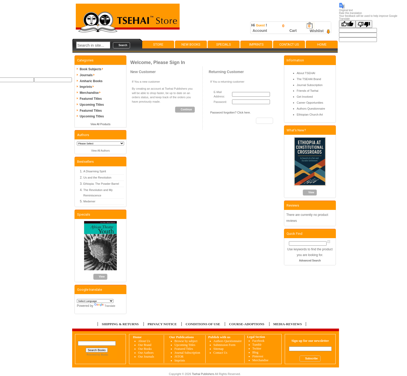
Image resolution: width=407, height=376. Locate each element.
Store (158, 44)
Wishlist (317, 31)
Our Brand (144, 345)
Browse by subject (186, 341)
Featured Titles (91, 99)
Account (260, 31)
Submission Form (224, 345)
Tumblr (257, 344)
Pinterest (257, 356)
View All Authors (100, 150)
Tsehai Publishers (203, 373)
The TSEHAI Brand (309, 79)
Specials (223, 44)
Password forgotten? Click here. (230, 112)
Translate (104, 305)
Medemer (89, 201)
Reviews (293, 205)
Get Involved (305, 96)
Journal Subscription (310, 85)
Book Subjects (92, 69)
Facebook (258, 341)
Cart (293, 31)
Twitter (256, 348)
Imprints (256, 44)
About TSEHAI (306, 73)
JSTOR (179, 356)
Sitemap (218, 349)
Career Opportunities (310, 102)
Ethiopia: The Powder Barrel (101, 183)
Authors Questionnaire (311, 108)
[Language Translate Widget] (95, 301)
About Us (144, 341)
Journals (88, 75)
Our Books (145, 349)
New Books (190, 44)
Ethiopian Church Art (310, 114)
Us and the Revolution (97, 177)
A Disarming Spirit (94, 171)
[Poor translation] (364, 24)
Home (322, 44)
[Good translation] (347, 24)
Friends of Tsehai (307, 90)
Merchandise (91, 93)
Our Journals (146, 356)
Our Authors (146, 352)
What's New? (296, 130)
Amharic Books (91, 81)
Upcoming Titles (92, 105)
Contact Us (289, 44)
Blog (255, 352)
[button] (121, 45)
